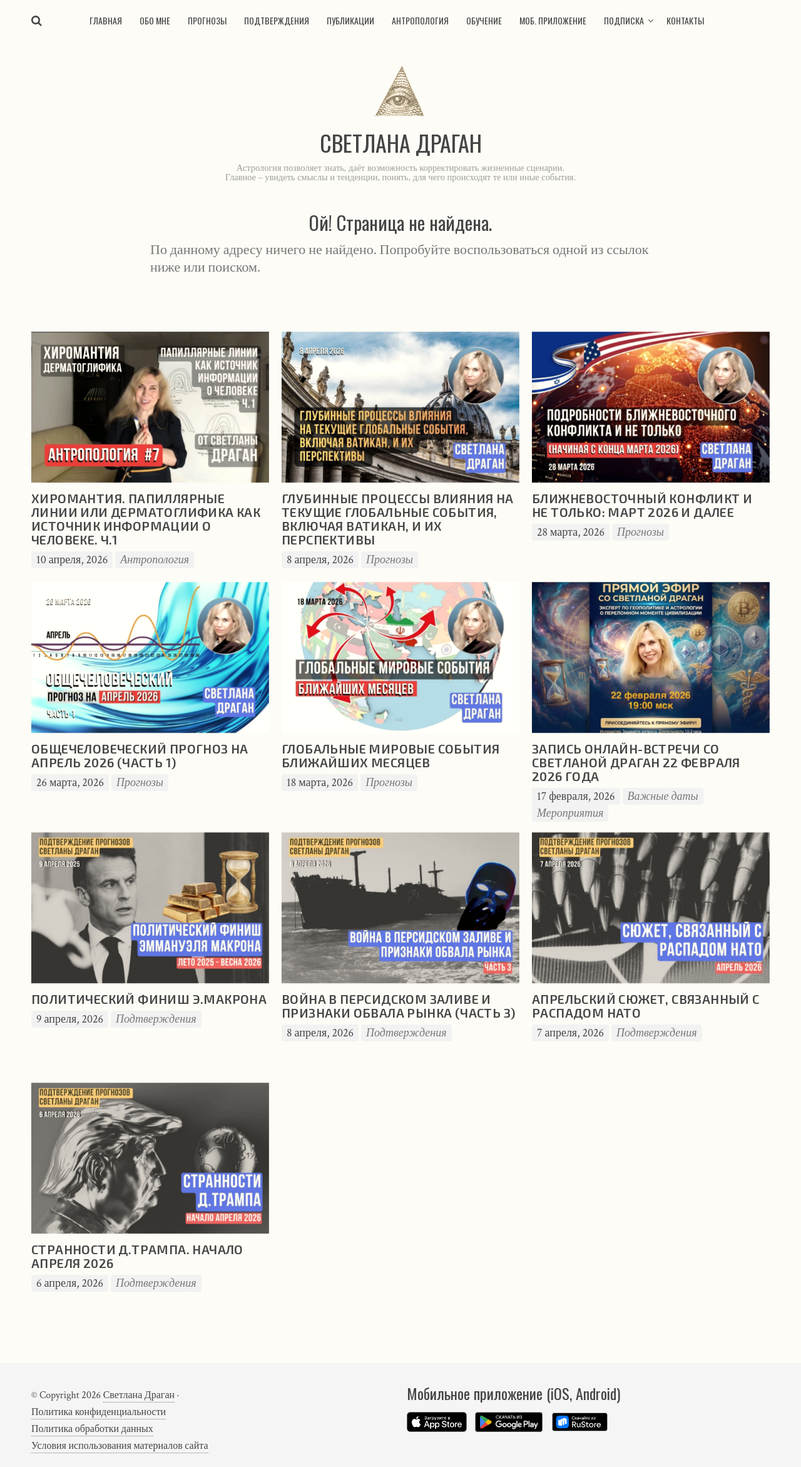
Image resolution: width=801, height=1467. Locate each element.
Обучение (484, 20)
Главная (105, 20)
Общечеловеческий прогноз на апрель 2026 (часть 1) (139, 755)
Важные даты (663, 796)
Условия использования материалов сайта (119, 1446)
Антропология (420, 20)
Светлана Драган (139, 1395)
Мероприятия (570, 813)
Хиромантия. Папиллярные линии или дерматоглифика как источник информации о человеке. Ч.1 (145, 519)
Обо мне (155, 20)
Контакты (685, 20)
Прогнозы (207, 20)
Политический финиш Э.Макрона (149, 998)
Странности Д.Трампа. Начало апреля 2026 (137, 1256)
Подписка (624, 20)
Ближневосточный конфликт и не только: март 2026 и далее (642, 505)
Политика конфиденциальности (98, 1412)
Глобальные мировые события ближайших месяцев (390, 755)
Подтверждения (276, 20)
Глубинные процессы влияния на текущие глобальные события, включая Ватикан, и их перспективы (398, 519)
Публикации (350, 20)
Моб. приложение (552, 20)
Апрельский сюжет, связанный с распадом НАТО (646, 1005)
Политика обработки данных (92, 1429)
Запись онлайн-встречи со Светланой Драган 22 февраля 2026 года (636, 762)
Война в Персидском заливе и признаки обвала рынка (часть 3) (398, 1005)
